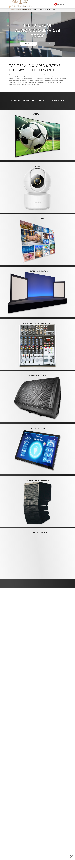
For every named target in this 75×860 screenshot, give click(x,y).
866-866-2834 (59, 4)
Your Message (16, 807)
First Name (15, 777)
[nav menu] (37, 4)
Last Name (41, 777)
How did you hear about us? (46, 796)
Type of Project (16, 796)
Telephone (41, 786)
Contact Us (46, 43)
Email (14, 786)
